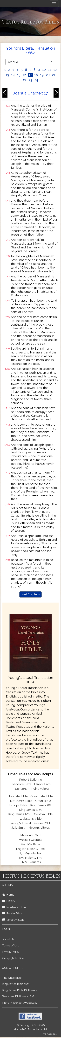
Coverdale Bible (41, 796)
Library (8, 901)
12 (55, 70)
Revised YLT (42, 823)
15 (18, 75)
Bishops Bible (17, 805)
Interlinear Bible (14, 907)
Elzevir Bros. (42, 784)
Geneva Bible (43, 814)
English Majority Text (30, 848)
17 (30, 75)
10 (44, 70)
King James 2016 (19, 814)
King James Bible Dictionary (19, 990)
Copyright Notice (13, 958)
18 (36, 75)
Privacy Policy (10, 951)
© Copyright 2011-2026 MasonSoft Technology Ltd (30, 1027)
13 (7, 75)
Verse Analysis (13, 919)
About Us (8, 939)
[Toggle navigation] (54, 3)
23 (30, 80)
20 (47, 75)
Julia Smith (19, 827)
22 (24, 80)
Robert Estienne (30, 779)
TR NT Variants (30, 862)
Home (8, 894)
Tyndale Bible (18, 796)
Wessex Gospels (30, 839)
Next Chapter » (30, 594)
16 (24, 75)
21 (53, 75)
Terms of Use (10, 945)
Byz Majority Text (30, 853)
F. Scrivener (21, 788)
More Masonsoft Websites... (19, 1002)
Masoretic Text (30, 835)
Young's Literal (21, 823)
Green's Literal (39, 827)
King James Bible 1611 (16, 983)
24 (36, 80)
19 (41, 75)
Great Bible (43, 801)
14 (13, 75)
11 (49, 70)
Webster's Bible (31, 818)
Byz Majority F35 (30, 857)
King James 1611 (41, 805)
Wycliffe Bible (30, 844)
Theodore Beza (20, 784)
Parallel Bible (12, 913)
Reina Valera (40, 788)
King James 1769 (30, 809)
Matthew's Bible (21, 801)
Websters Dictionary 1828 (18, 996)
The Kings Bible (12, 977)
